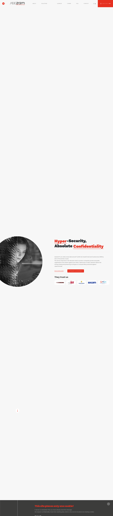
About (34, 3)
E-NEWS (69, 3)
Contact (86, 3)
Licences (59, 3)
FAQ (77, 3)
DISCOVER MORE (58, 271)
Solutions (44, 3)
